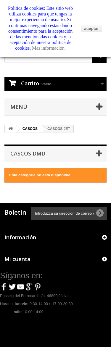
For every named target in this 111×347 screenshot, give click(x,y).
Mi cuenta (17, 259)
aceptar (91, 28)
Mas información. (49, 48)
